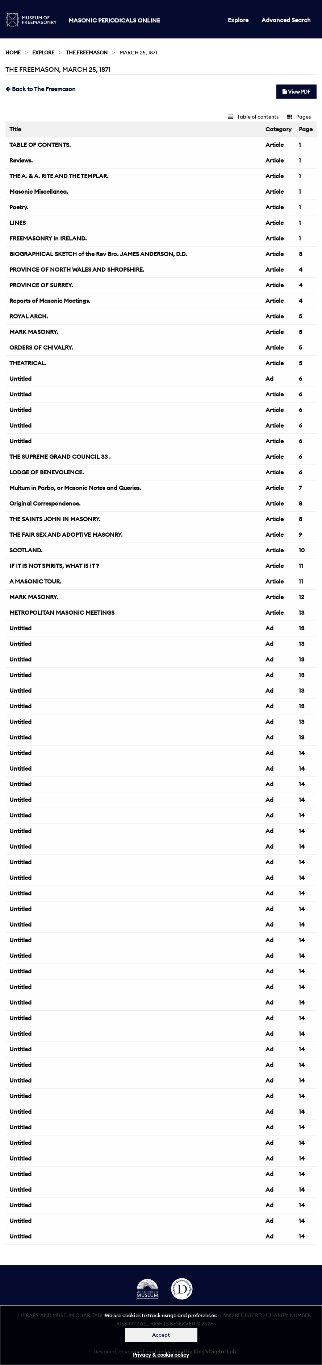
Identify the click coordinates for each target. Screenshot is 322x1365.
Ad (269, 378)
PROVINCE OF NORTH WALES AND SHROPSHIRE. (76, 269)
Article (274, 144)
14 (302, 752)
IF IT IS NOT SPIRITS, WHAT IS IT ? (54, 565)
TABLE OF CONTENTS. (40, 144)
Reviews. (21, 160)
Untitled (20, 378)
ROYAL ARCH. (28, 316)
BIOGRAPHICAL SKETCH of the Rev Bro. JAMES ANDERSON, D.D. (98, 253)
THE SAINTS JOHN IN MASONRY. (54, 519)
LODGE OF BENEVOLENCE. (46, 472)
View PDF (296, 91)
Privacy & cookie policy (161, 1355)
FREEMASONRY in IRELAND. (48, 238)
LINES (17, 222)
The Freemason (87, 52)
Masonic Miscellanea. (38, 191)
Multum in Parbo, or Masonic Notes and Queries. (75, 487)
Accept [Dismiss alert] (161, 1335)
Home (13, 52)
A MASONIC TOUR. (35, 581)
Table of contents (253, 117)
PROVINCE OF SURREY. (41, 285)
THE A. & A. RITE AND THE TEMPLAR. (58, 176)
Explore (238, 20)
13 (301, 612)
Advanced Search (286, 20)
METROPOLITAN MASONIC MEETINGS (61, 612)
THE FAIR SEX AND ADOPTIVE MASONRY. (65, 534)
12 (301, 597)
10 (302, 550)
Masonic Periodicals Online (114, 20)
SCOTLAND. (25, 550)
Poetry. (18, 207)
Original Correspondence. (44, 503)
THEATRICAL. (27, 363)
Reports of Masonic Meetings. (49, 300)
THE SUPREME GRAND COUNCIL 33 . (59, 456)
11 (301, 565)
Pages (299, 117)
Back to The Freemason (40, 88)
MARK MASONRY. (33, 331)
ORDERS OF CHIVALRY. (41, 347)
